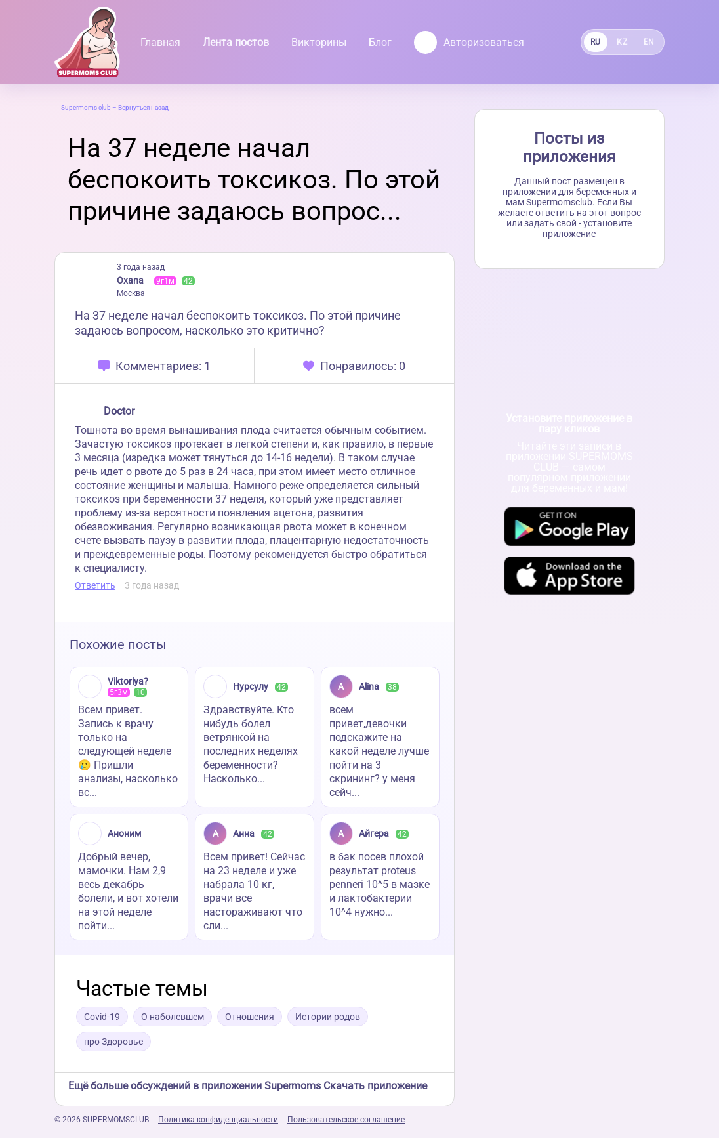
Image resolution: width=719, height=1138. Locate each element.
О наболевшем (172, 1016)
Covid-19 (102, 1016)
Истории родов (327, 1016)
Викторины (318, 42)
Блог (380, 42)
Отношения (249, 1016)
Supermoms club (86, 107)
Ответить (95, 585)
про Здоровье (113, 1041)
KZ (622, 42)
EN (649, 42)
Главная (160, 42)
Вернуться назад (143, 107)
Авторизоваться (469, 42)
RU (595, 42)
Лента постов (236, 42)
